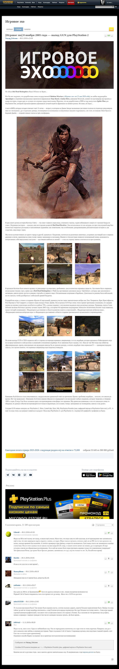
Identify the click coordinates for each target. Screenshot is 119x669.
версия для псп (88, 652)
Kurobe (17, 558)
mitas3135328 (19, 601)
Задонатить (82, 2)
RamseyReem (19, 571)
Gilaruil (17, 532)
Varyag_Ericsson (11, 38)
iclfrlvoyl (17, 622)
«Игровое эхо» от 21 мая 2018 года (76, 96)
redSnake (17, 585)
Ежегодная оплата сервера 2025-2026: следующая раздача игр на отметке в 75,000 (42, 450)
